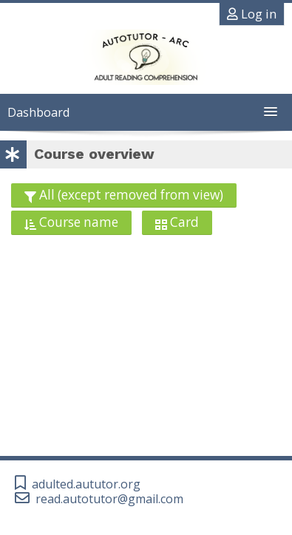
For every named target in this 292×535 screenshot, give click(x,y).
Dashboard (38, 112)
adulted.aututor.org (86, 484)
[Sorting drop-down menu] (71, 223)
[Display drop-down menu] (177, 223)
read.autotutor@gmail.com (109, 499)
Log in (251, 14)
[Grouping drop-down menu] (124, 195)
